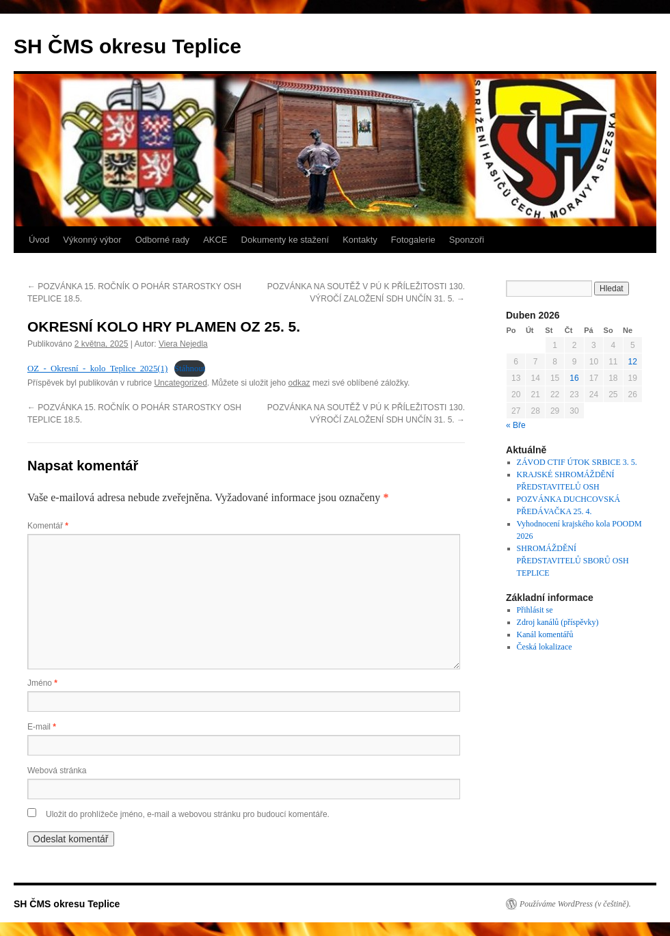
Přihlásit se (535, 610)
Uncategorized (180, 383)
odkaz (299, 383)
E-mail (41, 727)
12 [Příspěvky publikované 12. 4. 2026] (632, 361)
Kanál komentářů (545, 634)
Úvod (39, 240)
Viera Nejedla (183, 344)
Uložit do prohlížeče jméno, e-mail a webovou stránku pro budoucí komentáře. (188, 814)
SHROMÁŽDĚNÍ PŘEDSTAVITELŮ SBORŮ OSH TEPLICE (573, 561)
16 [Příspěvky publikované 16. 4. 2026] (574, 378)
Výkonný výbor (92, 240)
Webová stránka (57, 770)
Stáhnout (190, 368)
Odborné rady (162, 240)
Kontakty (360, 240)
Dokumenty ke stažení (285, 240)
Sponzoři (466, 240)
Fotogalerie (413, 240)
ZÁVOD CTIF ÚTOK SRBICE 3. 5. (577, 462)
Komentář (47, 526)
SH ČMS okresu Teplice (127, 46)
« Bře (516, 425)
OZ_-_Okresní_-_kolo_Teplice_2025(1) (97, 368)
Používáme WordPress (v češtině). (575, 904)
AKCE (215, 240)
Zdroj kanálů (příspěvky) (558, 622)
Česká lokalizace (544, 647)
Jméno (42, 683)
